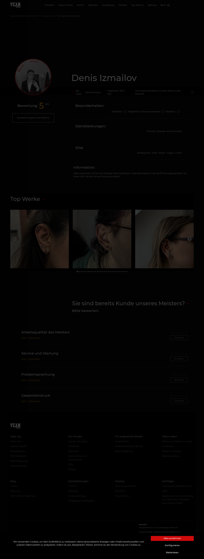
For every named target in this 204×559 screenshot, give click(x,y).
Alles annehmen (172, 538)
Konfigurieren (172, 545)
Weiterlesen (172, 552)
